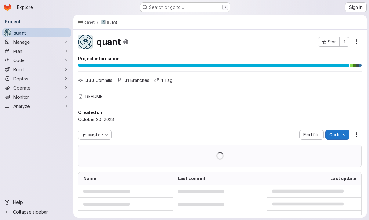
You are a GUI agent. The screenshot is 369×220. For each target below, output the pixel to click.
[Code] (36, 60)
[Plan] (36, 51)
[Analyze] (36, 106)
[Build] (36, 69)
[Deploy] (36, 78)
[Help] (36, 202)
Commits (95, 80)
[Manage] (36, 42)
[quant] (36, 32)
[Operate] (36, 87)
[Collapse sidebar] (36, 212)
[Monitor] (36, 97)
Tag (163, 80)
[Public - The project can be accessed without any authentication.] (125, 41)
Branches (133, 80)
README (90, 96)
